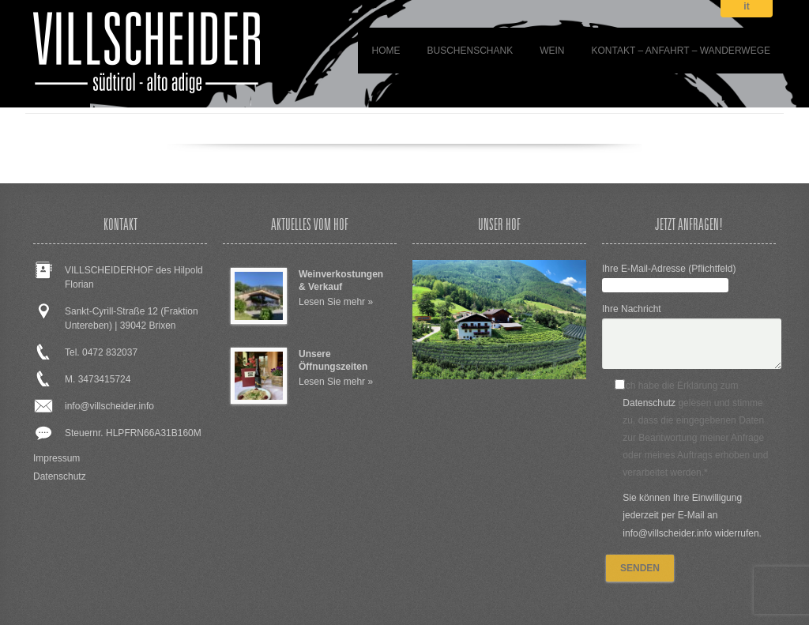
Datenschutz (59, 476)
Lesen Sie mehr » (336, 301)
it (746, 7)
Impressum (56, 458)
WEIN (552, 50)
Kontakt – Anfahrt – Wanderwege (681, 50)
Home (385, 50)
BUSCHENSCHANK (470, 50)
